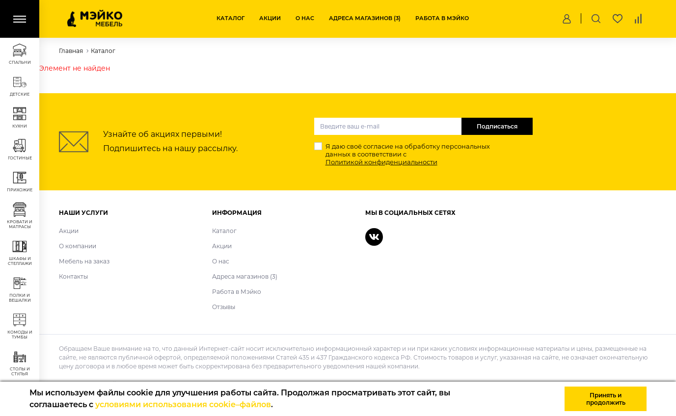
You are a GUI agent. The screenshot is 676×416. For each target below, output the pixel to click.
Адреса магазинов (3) (365, 18)
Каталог (230, 18)
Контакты (73, 276)
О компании (77, 246)
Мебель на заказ (84, 261)
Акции (270, 18)
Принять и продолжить (605, 398)
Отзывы (223, 307)
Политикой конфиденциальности (381, 162)
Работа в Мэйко (442, 18)
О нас (305, 18)
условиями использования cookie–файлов (183, 404)
